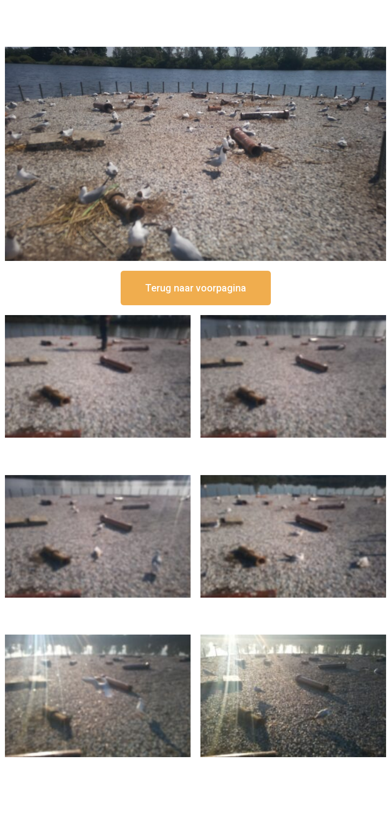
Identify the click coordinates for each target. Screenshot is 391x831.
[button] (196, 288)
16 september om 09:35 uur (98, 765)
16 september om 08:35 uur (293, 765)
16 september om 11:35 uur (98, 606)
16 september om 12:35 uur (293, 446)
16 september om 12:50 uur (98, 446)
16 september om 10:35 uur (293, 606)
